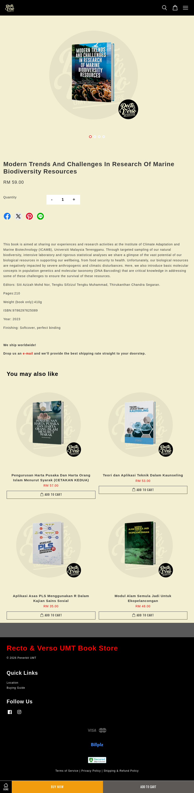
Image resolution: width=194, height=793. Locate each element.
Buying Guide (16, 687)
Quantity (10, 197)
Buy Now (57, 787)
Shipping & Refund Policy (121, 770)
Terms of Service (67, 770)
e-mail (28, 353)
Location (12, 682)
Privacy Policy (91, 770)
